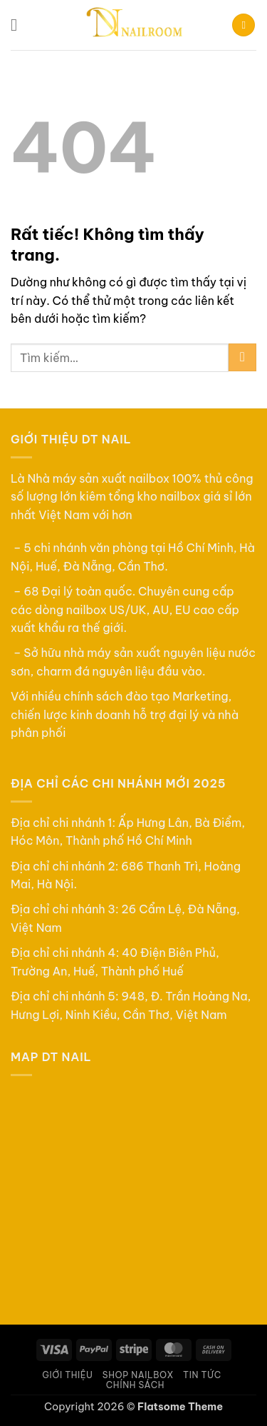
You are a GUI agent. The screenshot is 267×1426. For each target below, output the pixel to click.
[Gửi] (242, 357)
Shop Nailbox (138, 1375)
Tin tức (202, 1375)
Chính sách (135, 1385)
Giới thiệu (67, 1375)
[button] (19, 24)
